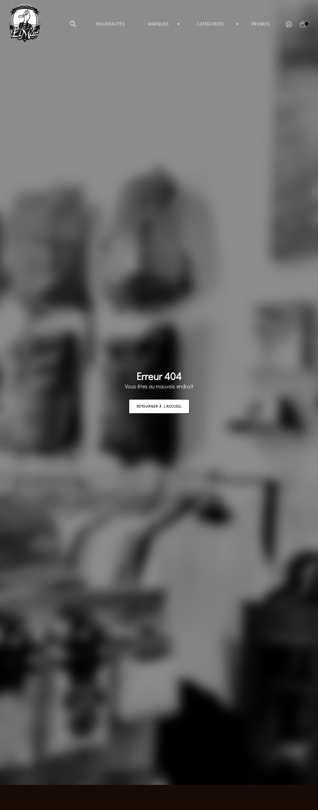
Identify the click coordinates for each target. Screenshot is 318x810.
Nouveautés (110, 24)
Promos (261, 24)
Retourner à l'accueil (159, 406)
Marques (158, 24)
